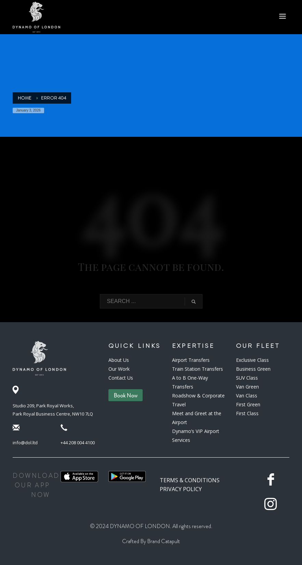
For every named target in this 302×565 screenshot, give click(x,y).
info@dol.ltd (25, 442)
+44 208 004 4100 (78, 442)
